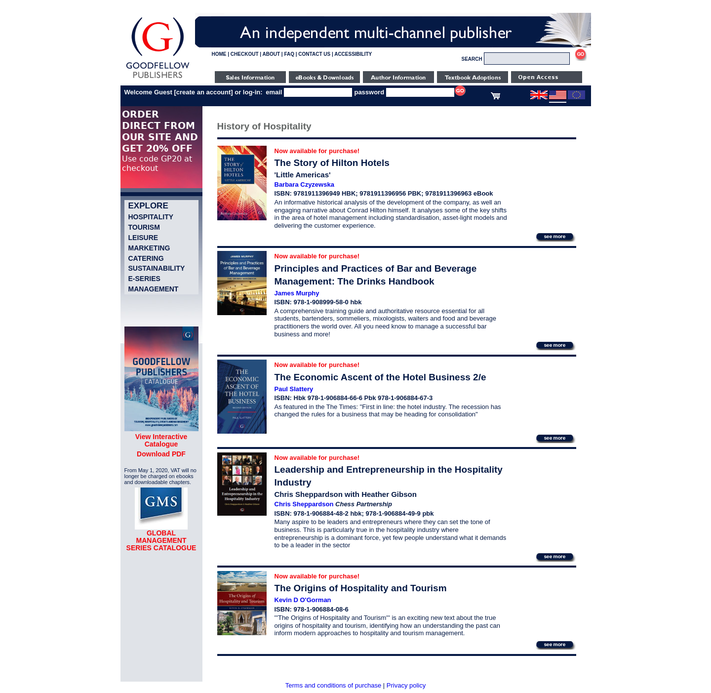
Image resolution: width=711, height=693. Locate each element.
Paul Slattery (294, 389)
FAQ (289, 54)
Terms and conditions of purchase (333, 685)
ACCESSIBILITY (353, 54)
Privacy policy (406, 685)
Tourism (144, 227)
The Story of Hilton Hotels (332, 163)
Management (153, 289)
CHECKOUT (245, 54)
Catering (146, 258)
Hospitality (151, 217)
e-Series (144, 279)
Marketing (149, 248)
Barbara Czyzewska (304, 184)
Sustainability (156, 268)
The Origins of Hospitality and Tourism (361, 588)
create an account (203, 92)
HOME (219, 54)
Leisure (143, 238)
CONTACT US (314, 54)
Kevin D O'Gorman (303, 600)
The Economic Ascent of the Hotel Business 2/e (380, 377)
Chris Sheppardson (304, 504)
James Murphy (297, 293)
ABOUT (271, 54)
